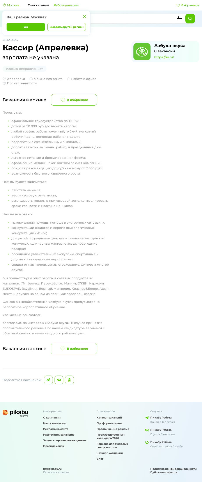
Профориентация (109, 423)
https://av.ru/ (164, 57)
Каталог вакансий (109, 417)
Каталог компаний (110, 453)
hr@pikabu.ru (52, 468)
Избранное (187, 5)
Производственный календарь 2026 (111, 436)
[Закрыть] (85, 16)
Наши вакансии (54, 423)
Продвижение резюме (113, 429)
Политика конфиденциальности (173, 468)
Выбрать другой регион (66, 26)
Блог (100, 458)
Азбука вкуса (170, 45)
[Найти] (190, 18)
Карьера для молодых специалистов (112, 445)
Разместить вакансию (58, 434)
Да (26, 26)
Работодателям (66, 5)
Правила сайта (53, 446)
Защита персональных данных (64, 440)
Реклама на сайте (55, 429)
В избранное (74, 100)
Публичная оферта (163, 472)
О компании (52, 417)
